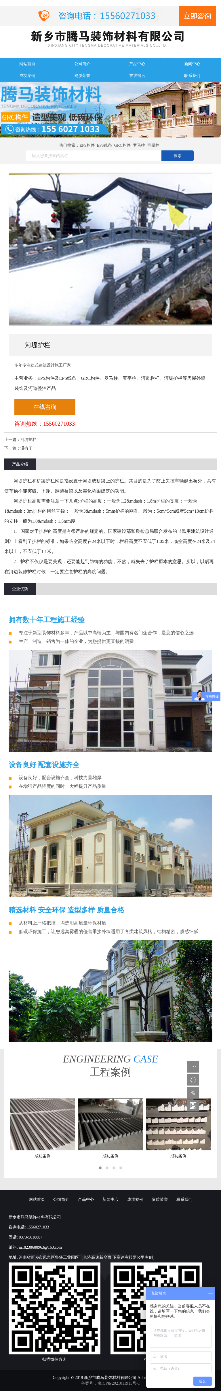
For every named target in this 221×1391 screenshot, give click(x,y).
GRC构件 (122, 145)
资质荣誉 (82, 75)
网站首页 (27, 64)
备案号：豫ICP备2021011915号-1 (110, 1383)
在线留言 (137, 75)
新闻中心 (192, 64)
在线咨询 (44, 407)
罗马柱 (139, 145)
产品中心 (137, 64)
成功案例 (27, 75)
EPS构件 (86, 145)
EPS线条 (104, 145)
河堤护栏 (28, 439)
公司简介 (82, 64)
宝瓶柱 (153, 145)
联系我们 (192, 75)
